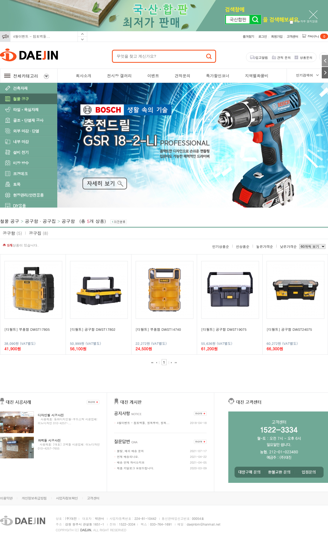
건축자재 (20, 88)
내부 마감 (21, 141)
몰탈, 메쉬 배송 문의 (130, 451)
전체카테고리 (26, 76)
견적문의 (182, 75)
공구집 (38, 233)
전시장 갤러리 (119, 75)
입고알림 (261, 57)
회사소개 (83, 75)
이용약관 (6, 498)
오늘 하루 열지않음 (304, 21)
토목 (16, 184)
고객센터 (292, 36)
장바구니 (317, 36)
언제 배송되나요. (128, 457)
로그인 (262, 36)
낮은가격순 (288, 246)
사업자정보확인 (67, 498)
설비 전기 (21, 152)
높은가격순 (264, 246)
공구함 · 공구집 (40, 221)
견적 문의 (284, 57)
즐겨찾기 (248, 36)
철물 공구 (21, 99)
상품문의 (306, 57)
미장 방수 (21, 163)
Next (82, 39)
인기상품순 (220, 246)
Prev (82, 34)
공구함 (68, 221)
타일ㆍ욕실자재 (26, 109)
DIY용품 (19, 205)
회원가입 (276, 36)
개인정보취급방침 (34, 498)
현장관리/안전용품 (28, 195)
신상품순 (242, 246)
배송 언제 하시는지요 (130, 462)
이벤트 (153, 75)
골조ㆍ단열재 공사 (28, 120)
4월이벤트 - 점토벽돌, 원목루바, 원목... (143, 423)
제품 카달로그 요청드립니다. (135, 468)
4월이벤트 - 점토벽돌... (31, 36)
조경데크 (20, 173)
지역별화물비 (256, 75)
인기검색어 (304, 75)
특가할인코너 (217, 75)
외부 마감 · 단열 (26, 131)
